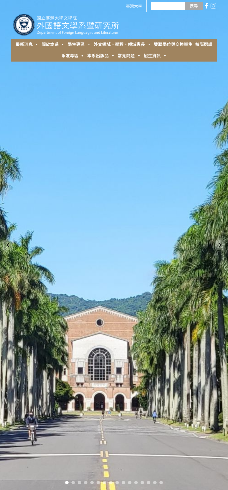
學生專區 (79, 44)
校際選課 (204, 44)
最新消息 (27, 44)
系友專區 (72, 56)
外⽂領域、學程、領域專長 (122, 44)
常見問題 (129, 56)
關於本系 (53, 44)
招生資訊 (155, 56)
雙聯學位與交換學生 (173, 44)
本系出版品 (101, 56)
